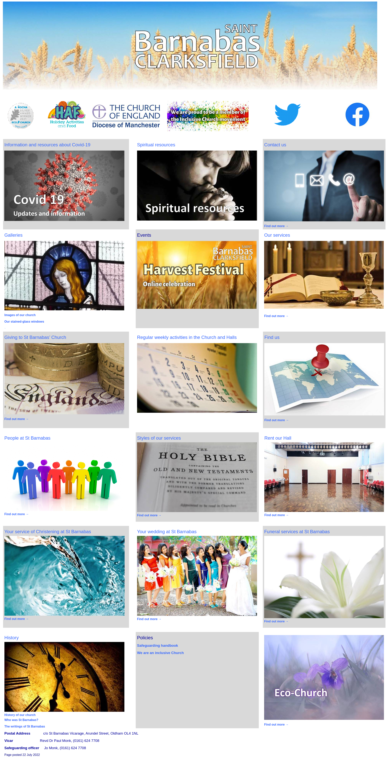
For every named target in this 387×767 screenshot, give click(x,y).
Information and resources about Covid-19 (47, 144)
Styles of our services (159, 438)
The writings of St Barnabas (24, 726)
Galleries (13, 235)
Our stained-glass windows (24, 321)
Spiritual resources (156, 144)
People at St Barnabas (27, 438)
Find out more (276, 226)
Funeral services (297, 531)
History (11, 637)
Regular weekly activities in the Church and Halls (187, 337)
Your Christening (47, 531)
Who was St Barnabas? (21, 720)
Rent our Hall (277, 438)
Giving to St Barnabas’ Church (35, 337)
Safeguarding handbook (157, 645)
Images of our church (20, 315)
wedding (167, 531)
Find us (272, 337)
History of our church (20, 715)
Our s (277, 235)
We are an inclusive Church (161, 653)
